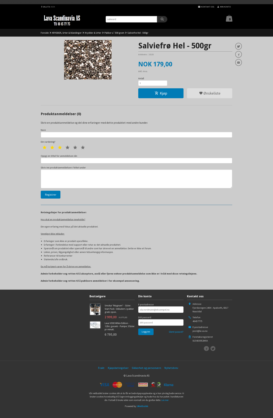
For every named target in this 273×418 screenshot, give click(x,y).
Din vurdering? (48, 144)
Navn (136, 135)
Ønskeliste (209, 94)
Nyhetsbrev (171, 374)
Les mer (165, 406)
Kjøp (161, 94)
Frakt (101, 374)
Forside (45, 32)
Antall (141, 78)
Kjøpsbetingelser (118, 374)
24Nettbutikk (142, 412)
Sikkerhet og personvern (146, 374)
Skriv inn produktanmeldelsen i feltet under (136, 181)
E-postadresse (146, 310)
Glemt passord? (176, 338)
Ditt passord (144, 323)
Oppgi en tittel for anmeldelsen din (136, 162)
